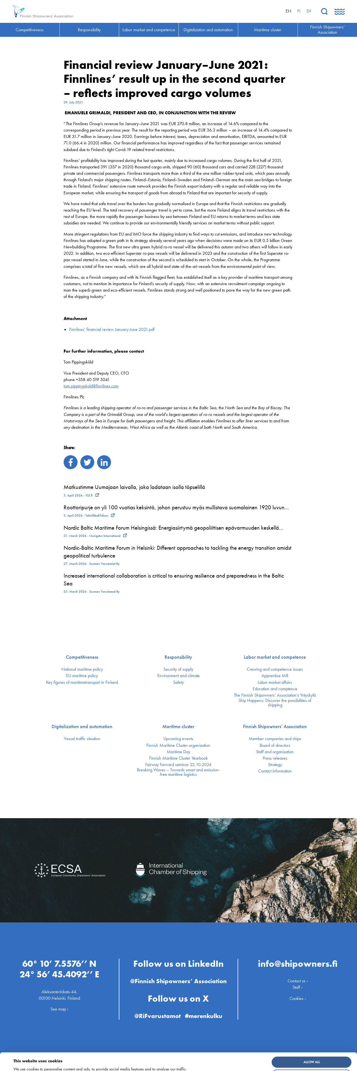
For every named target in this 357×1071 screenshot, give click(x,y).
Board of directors (275, 745)
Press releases (275, 758)
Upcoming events (178, 738)
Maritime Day (178, 752)
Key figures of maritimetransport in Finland (82, 682)
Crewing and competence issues (275, 669)
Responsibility (178, 657)
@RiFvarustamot (157, 1016)
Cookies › (298, 998)
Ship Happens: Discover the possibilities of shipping (274, 702)
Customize (312, 1058)
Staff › (298, 987)
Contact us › (298, 981)
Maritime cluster (178, 726)
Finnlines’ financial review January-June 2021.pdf (112, 329)
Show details (26, 1062)
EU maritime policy (82, 675)
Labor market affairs (275, 682)
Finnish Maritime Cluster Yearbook (178, 758)
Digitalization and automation (82, 726)
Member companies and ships (275, 738)
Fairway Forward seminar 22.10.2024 (178, 764)
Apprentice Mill (275, 675)
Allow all (311, 1045)
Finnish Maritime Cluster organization (178, 745)
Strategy (275, 764)
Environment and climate (178, 675)
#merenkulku (203, 1016)
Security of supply (178, 669)
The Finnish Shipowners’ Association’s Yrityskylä (275, 695)
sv (309, 11)
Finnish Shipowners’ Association (275, 726)
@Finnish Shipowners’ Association (178, 981)
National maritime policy (82, 669)
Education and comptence (275, 689)
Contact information (275, 771)
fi (298, 11)
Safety (178, 682)
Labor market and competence (275, 657)
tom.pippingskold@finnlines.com (91, 386)
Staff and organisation (275, 752)
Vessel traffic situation (82, 738)
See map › (59, 1009)
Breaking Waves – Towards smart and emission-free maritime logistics (178, 772)
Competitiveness (82, 657)
